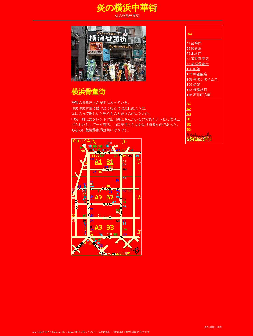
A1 (188, 104)
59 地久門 (194, 53)
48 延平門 (194, 43)
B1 (188, 119)
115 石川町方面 (198, 95)
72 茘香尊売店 (197, 59)
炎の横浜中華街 (127, 15)
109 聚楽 (193, 84)
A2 (188, 109)
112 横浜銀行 (196, 90)
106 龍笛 (193, 69)
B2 (188, 124)
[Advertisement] (47, 96)
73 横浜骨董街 (197, 64)
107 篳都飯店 (196, 74)
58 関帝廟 (194, 48)
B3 (188, 129)
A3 (188, 114)
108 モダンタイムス (202, 79)
